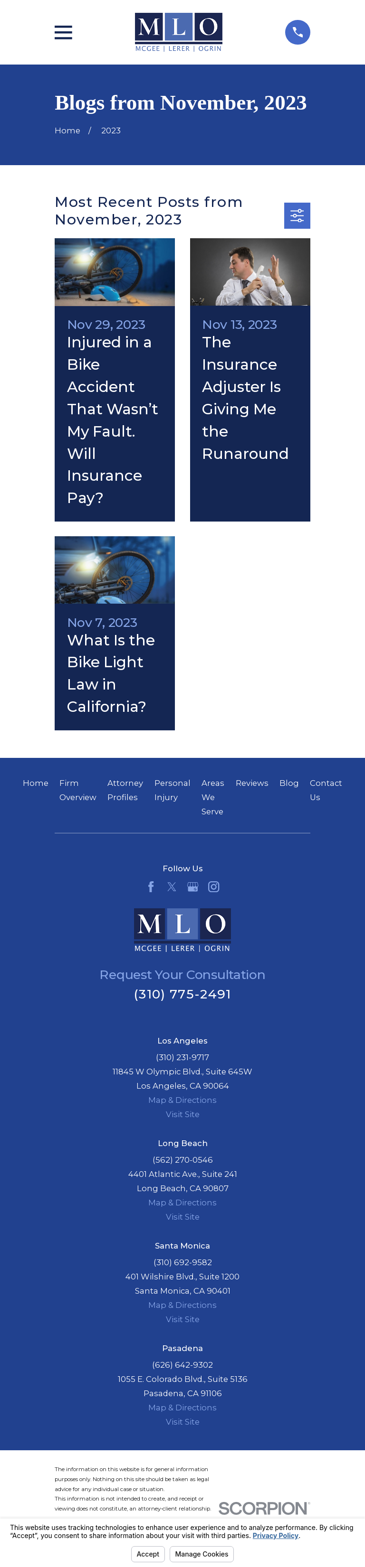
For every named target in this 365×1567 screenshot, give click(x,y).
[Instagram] (213, 886)
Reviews (252, 783)
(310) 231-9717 (182, 1057)
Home (35, 783)
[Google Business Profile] (192, 886)
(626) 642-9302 (182, 1365)
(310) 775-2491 (182, 994)
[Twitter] (171, 886)
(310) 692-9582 (183, 1262)
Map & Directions (182, 1100)
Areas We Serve (213, 797)
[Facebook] (150, 886)
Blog (289, 783)
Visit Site (183, 1114)
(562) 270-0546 (183, 1160)
